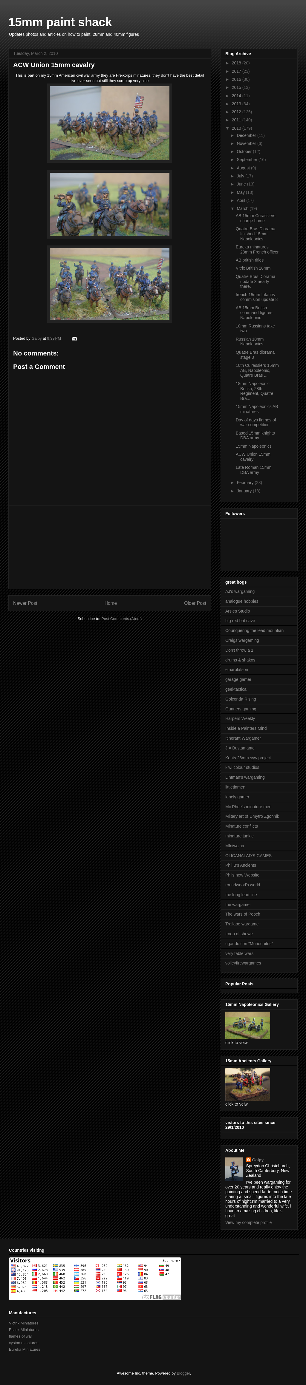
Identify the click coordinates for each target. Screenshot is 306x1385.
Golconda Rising (240, 699)
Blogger (183, 1373)
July (241, 176)
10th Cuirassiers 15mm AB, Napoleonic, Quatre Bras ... (257, 370)
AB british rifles (250, 260)
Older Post (195, 603)
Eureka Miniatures (24, 1349)
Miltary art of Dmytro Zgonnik (252, 816)
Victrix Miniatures (24, 1323)
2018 (237, 63)
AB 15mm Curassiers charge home (255, 218)
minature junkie (239, 836)
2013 (237, 103)
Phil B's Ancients (240, 865)
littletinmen (235, 787)
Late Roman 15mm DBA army (253, 470)
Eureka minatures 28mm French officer (257, 249)
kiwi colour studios (242, 767)
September (247, 159)
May (241, 192)
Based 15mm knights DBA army (255, 435)
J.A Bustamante (240, 748)
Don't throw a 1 (239, 650)
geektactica (236, 689)
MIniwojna (234, 845)
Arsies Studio (237, 611)
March (243, 208)
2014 (237, 95)
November (247, 143)
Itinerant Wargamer (243, 738)
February (246, 482)
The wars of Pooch (242, 914)
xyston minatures (23, 1343)
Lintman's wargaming (245, 777)
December (247, 135)
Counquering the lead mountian (254, 630)
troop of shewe (239, 933)
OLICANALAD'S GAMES (248, 855)
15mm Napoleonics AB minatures (257, 409)
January (245, 491)
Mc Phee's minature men (248, 806)
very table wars (239, 953)
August (244, 168)
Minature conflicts (241, 826)
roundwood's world (242, 884)
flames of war (20, 1336)
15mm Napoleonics (254, 446)
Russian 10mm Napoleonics (250, 342)
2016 (237, 79)
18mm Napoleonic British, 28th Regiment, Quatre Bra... (254, 391)
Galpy (258, 1159)
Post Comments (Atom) (121, 618)
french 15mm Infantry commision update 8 (257, 297)
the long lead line (241, 894)
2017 (237, 71)
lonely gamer (237, 796)
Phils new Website (242, 875)
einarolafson (236, 669)
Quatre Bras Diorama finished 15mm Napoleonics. (255, 233)
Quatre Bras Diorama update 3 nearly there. (255, 281)
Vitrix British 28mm (253, 268)
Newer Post (25, 603)
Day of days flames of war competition (256, 422)
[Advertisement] (109, 547)
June (242, 184)
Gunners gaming (240, 709)
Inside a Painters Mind (246, 728)
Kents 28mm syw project (248, 757)
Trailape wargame (242, 924)
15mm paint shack (60, 22)
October (245, 151)
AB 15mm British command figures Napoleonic (254, 312)
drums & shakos (240, 660)
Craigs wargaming (242, 640)
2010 (237, 128)
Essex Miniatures (24, 1329)
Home (111, 603)
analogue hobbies (241, 601)
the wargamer (238, 904)
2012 (237, 111)
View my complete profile (248, 1222)
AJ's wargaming (240, 591)
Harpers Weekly (240, 718)
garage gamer (238, 679)
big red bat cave (240, 620)
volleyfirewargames (243, 963)
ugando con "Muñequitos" (249, 943)
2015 (237, 87)
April (241, 200)
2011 (237, 120)
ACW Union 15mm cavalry (253, 457)
